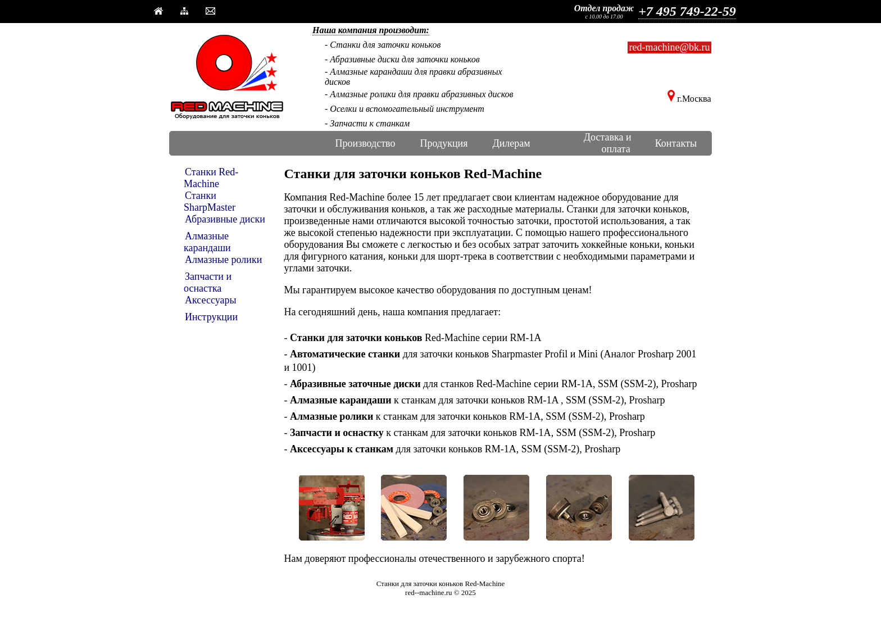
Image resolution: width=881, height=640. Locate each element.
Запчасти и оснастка (207, 282)
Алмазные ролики (223, 259)
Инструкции (211, 317)
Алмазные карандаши (207, 241)
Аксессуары (211, 300)
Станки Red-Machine (211, 177)
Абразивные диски (225, 219)
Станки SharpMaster (209, 201)
